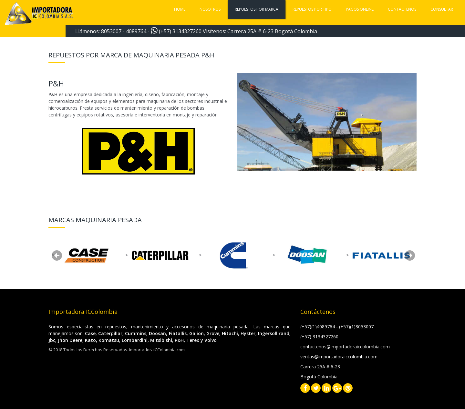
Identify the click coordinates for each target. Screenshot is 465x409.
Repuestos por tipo (312, 9)
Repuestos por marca (256, 9)
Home (179, 9)
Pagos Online (360, 9)
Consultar (441, 9)
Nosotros (210, 9)
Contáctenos (402, 9)
